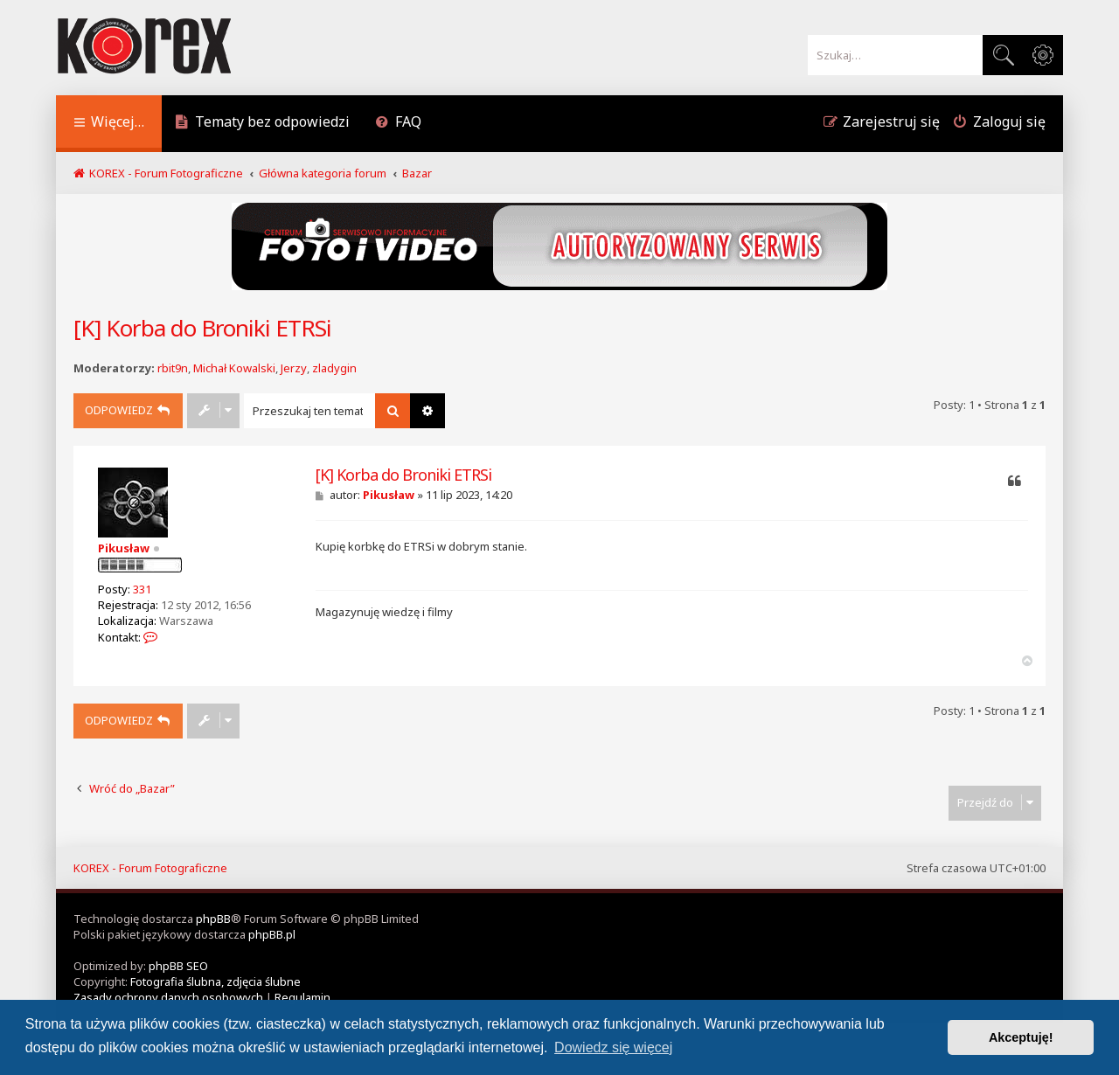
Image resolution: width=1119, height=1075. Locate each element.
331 (142, 589)
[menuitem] (262, 123)
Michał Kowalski (234, 368)
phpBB (213, 918)
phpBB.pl (271, 934)
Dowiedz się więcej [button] (613, 1047)
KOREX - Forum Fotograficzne (150, 868)
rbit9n (172, 368)
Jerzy (294, 368)
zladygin (334, 368)
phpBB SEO (178, 966)
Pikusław (123, 548)
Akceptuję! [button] (1021, 1037)
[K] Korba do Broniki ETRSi (202, 327)
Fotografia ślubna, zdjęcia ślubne (215, 981)
